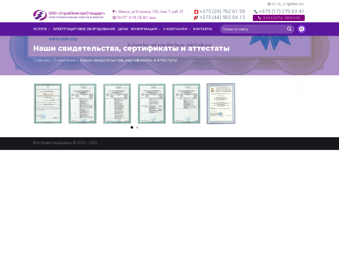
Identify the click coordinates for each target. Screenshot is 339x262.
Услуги (41, 29)
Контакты (202, 29)
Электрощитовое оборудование (84, 29)
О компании (177, 29)
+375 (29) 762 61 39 (219, 11)
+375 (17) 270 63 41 (279, 11)
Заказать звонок (279, 18)
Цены (123, 29)
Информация (145, 29)
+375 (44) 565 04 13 (219, 17)
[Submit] (289, 29)
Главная (41, 60)
